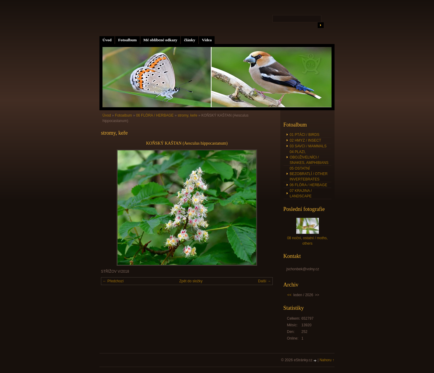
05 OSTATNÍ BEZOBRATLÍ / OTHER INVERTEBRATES (309, 173)
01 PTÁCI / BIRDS (304, 135)
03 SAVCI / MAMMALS (308, 146)
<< (289, 295)
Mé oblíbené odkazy (160, 40)
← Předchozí (113, 281)
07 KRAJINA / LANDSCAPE (301, 193)
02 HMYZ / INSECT (305, 140)
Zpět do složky (191, 281)
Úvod (107, 40)
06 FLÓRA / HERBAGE (155, 115)
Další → (264, 281)
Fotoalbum (127, 40)
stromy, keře (187, 115)
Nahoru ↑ (326, 360)
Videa (207, 40)
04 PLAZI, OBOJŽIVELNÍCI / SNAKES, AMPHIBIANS (309, 157)
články (189, 40)
